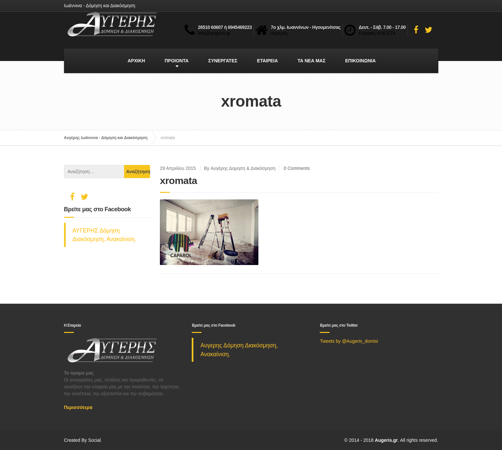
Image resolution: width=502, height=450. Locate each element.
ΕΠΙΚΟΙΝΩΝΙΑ (360, 60)
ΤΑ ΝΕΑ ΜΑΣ (311, 60)
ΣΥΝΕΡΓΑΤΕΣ (222, 60)
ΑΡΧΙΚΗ (136, 60)
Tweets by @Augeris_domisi (349, 341)
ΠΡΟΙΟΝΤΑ (177, 60)
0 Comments (297, 168)
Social (94, 440)
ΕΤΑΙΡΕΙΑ (267, 60)
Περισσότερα (78, 407)
